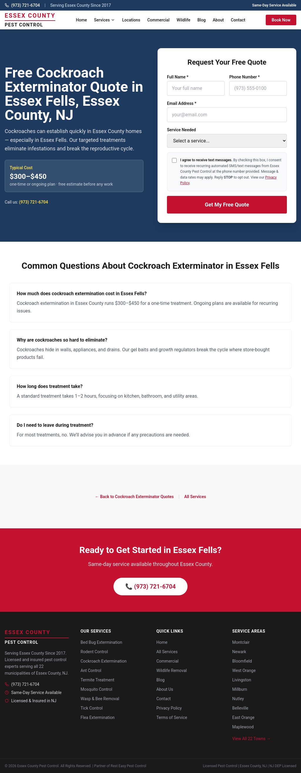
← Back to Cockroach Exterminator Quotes (134, 496)
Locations (131, 20)
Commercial (158, 20)
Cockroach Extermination (104, 661)
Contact (238, 20)
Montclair (241, 642)
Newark (239, 651)
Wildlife (183, 20)
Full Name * (177, 77)
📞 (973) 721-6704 (150, 586)
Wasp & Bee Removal (100, 698)
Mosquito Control (96, 689)
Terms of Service (171, 717)
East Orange (243, 717)
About (218, 20)
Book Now (281, 20)
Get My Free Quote (227, 204)
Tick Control (92, 708)
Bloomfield (242, 661)
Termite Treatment (97, 680)
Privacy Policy (169, 708)
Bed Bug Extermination (101, 642)
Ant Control (91, 670)
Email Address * (181, 103)
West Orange (244, 670)
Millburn (239, 689)
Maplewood (243, 727)
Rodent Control (94, 651)
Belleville (240, 708)
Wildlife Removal (171, 670)
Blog (202, 20)
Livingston (241, 680)
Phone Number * (244, 77)
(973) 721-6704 (25, 5)
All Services (195, 496)
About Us (164, 689)
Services (104, 20)
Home (81, 20)
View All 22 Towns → (251, 738)
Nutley (238, 698)
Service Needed (181, 129)
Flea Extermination (98, 717)
